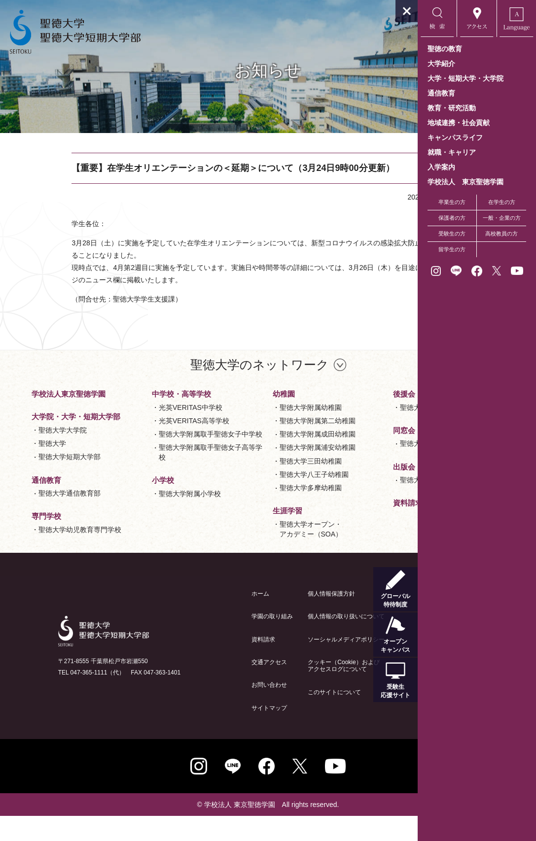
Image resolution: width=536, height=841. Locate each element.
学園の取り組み (221, 641)
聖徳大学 (40, 464)
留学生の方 (451, 249)
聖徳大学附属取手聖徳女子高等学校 (161, 518)
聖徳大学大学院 (51, 451)
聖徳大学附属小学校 (251, 418)
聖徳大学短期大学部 (58, 477)
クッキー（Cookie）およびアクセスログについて (292, 691)
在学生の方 (501, 202)
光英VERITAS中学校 (155, 464)
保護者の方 (451, 218)
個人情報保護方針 (280, 618)
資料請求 (212, 664)
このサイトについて (283, 717)
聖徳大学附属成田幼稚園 (258, 481)
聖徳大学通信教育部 (58, 514)
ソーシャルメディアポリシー (294, 664)
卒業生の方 (451, 202)
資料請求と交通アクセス (351, 559)
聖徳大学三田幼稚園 (251, 507)
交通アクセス (218, 687)
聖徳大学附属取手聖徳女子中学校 (161, 495)
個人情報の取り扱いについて (294, 641)
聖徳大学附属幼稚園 (251, 454)
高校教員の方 (501, 233)
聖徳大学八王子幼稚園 (254, 521)
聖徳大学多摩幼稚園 (251, 534)
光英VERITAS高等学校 (158, 477)
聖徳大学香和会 (341, 500)
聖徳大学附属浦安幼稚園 (258, 494)
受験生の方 (451, 233)
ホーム (209, 618)
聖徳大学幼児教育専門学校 (161, 423)
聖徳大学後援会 (341, 464)
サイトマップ (218, 733)
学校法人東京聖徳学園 (57, 404)
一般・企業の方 (502, 218)
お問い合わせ (218, 709)
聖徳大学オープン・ (348, 423)
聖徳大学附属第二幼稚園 (258, 467)
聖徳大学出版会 (341, 536)
